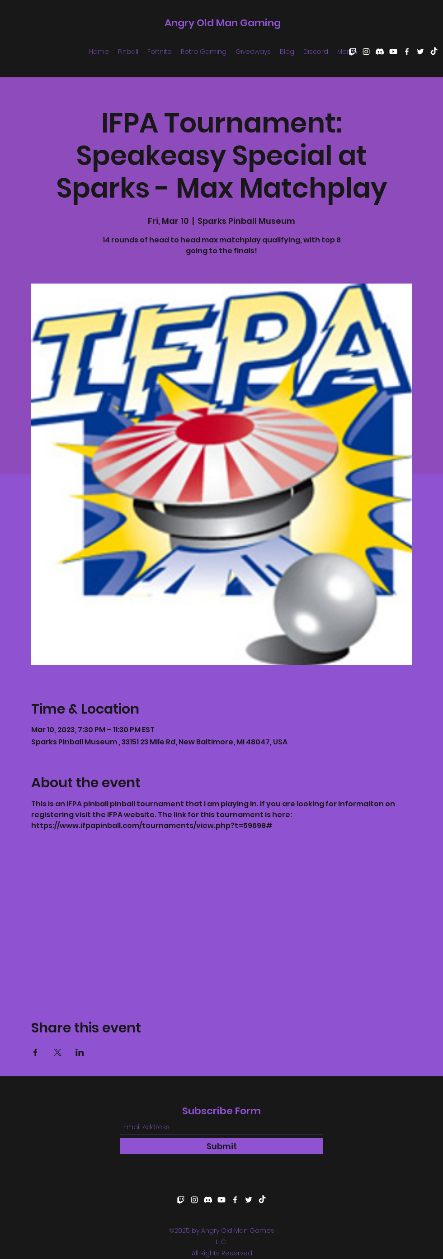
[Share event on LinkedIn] (79, 1052)
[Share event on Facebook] (35, 1052)
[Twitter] (420, 51)
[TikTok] (433, 51)
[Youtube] (393, 51)
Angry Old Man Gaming (223, 23)
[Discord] (379, 51)
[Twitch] (352, 51)
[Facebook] (406, 51)
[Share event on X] (57, 1052)
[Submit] (221, 1146)
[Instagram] (366, 51)
